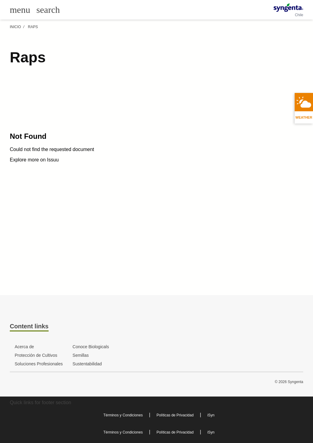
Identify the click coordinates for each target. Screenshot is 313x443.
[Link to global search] (48, 9)
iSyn (210, 415)
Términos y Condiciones (123, 415)
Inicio (15, 27)
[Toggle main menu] (20, 10)
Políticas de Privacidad (174, 415)
